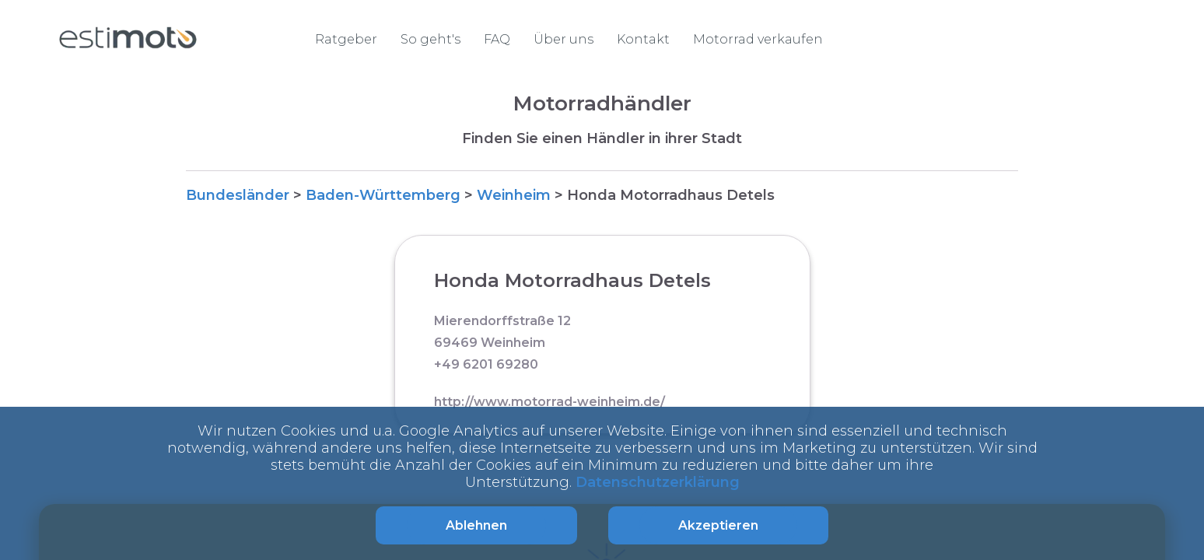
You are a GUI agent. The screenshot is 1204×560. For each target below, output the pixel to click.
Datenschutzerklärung (658, 482)
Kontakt (643, 39)
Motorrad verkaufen (758, 39)
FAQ (497, 39)
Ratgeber (346, 39)
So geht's (430, 39)
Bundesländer (237, 195)
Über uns (563, 39)
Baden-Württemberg (383, 195)
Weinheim (514, 195)
